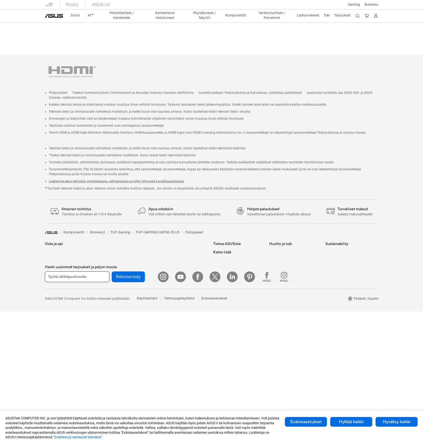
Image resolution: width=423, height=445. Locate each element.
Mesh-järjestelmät (170, 248)
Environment (335, 248)
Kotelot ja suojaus (170, 321)
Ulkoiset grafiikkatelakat (120, 305)
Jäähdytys (109, 289)
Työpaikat (221, 280)
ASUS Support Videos (287, 280)
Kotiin (49, 265)
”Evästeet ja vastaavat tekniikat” (77, 437)
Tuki (126, 37)
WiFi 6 (106, 345)
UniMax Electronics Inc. (232, 296)
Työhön (51, 281)
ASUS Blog (222, 369)
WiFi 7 (106, 337)
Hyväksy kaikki (397, 422)
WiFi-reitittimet (168, 240)
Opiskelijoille (55, 297)
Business (371, 4)
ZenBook (220, 361)
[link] (54, 16)
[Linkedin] (232, 410)
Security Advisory (283, 288)
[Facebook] (197, 410)
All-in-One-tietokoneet (63, 329)
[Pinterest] (249, 410)
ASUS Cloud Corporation (233, 288)
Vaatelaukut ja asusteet (174, 313)
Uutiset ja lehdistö (227, 264)
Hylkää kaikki (351, 422)
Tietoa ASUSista (226, 240)
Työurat (219, 248)
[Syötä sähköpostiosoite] (77, 410)
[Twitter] (215, 410)
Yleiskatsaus (53, 37)
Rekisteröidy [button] (128, 410)
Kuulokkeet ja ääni (170, 297)
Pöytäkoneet (55, 338)
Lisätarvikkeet (56, 305)
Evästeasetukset (306, 422)
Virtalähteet (110, 297)
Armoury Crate (225, 377)
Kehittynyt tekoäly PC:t (232, 321)
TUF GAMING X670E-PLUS (79, 28)
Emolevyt (108, 264)
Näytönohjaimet (114, 272)
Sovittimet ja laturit (171, 329)
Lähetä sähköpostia (285, 248)
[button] (354, 4)
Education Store (226, 329)
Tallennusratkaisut (115, 321)
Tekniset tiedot (82, 37)
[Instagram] (163, 410)
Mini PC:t (108, 240)
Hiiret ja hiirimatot (170, 289)
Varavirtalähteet (169, 345)
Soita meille (278, 256)
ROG (217, 345)
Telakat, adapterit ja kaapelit (178, 337)
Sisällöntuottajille (58, 289)
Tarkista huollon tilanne (287, 304)
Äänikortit (109, 313)
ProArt (218, 353)
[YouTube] (180, 410)
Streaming (164, 305)
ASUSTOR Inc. (224, 272)
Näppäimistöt (167, 280)
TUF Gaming (120, 220)
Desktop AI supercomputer (178, 256)
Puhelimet (53, 248)
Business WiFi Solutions (175, 264)
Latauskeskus (280, 272)
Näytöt (50, 321)
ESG (216, 256)
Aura (217, 386)
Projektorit (109, 248)
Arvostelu (108, 37)
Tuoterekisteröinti (283, 264)
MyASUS (276, 296)
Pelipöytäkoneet (58, 346)
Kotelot (107, 280)
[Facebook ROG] (266, 410)
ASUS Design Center (229, 337)
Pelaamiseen (54, 273)
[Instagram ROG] (284, 410)
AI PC (217, 313)
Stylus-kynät (166, 353)
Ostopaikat (194, 220)
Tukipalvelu (278, 240)
